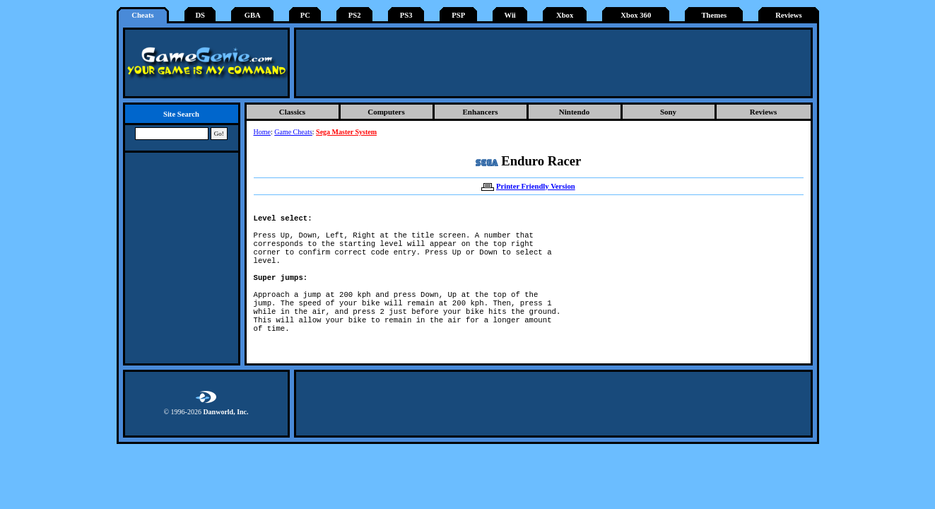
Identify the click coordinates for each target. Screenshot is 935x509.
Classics (292, 111)
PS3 (406, 15)
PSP (458, 15)
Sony (668, 111)
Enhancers (480, 111)
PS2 (354, 15)
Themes (714, 15)
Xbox (564, 15)
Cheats (142, 15)
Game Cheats (293, 132)
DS (200, 15)
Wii (509, 15)
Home (262, 132)
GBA (253, 15)
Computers (386, 111)
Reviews (788, 15)
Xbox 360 (636, 15)
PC (305, 15)
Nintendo (574, 111)
